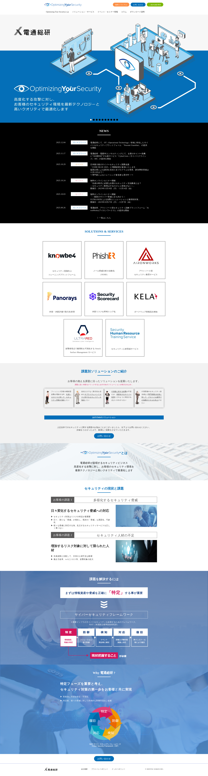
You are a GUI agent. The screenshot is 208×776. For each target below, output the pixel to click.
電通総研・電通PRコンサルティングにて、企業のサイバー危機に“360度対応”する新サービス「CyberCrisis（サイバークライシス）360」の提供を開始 (118, 156)
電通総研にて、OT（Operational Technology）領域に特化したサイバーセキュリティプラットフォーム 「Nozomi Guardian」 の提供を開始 (119, 145)
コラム (124, 12)
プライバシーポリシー (99, 769)
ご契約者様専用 (155, 5)
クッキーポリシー (118, 769)
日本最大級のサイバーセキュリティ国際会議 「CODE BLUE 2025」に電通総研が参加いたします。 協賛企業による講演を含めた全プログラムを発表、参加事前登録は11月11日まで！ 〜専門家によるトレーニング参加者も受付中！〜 (119, 169)
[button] (91, 120)
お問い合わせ (138, 5)
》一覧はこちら (104, 218)
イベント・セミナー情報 (108, 12)
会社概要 (84, 769)
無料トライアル (121, 5)
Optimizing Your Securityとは (57, 12)
